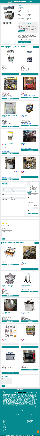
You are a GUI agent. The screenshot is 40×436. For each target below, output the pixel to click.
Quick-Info (4, 419)
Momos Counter (13, 3)
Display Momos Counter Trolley (27, 63)
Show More (36, 46)
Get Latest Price (25, 8)
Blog (3, 418)
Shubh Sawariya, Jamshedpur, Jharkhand (28, 95)
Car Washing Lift (8, 407)
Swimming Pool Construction (24, 408)
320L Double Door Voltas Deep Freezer (9, 363)
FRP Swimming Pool (16, 408)
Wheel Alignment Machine (19, 407)
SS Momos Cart (24, 169)
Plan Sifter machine (19, 404)
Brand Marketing (29, 418)
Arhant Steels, (4, 124)
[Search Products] (14, 1)
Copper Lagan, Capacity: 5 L (7, 312)
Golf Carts (28, 409)
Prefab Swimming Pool (9, 408)
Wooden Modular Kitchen (24, 406)
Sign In (31, 1)
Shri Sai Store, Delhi (24, 174)
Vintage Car (32, 409)
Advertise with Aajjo (30, 415)
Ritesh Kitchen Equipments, (6, 71)
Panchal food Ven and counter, (7, 96)
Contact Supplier (22, 30)
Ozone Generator (19, 410)
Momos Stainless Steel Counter (8, 142)
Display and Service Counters (7, 3)
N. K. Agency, (23, 71)
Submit (3, 238)
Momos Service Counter (26, 115)
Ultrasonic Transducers (13, 405)
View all (36, 242)
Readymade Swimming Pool (7, 409)
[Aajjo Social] (31, 392)
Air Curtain (4, 404)
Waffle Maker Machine (6, 337)
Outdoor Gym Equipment (15, 409)
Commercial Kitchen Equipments (11, 404)
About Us (4, 414)
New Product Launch (30, 419)
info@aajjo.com (5, 428)
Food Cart (23, 90)
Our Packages (29, 416)
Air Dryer (18, 406)
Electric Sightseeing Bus (22, 409)
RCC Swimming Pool (31, 408)
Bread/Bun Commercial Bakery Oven (28, 363)
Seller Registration (30, 414)
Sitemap (4, 415)
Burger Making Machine (6, 259)
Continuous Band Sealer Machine (23, 405)
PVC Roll (36, 403)
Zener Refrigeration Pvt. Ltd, (26, 147)
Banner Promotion (29, 417)
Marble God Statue (31, 403)
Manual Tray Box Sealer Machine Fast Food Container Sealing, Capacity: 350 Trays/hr (29, 260)
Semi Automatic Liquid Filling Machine (11, 406)
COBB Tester (18, 402)
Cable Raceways (30, 404)
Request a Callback (24, 41)
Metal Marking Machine (24, 403)
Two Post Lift (13, 407)
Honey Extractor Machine (26, 312)
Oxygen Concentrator (13, 410)
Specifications (4, 183)
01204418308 (5, 425)
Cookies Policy (17, 414)
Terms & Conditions (18, 415)
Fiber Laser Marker (18, 403)
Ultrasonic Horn (25, 404)
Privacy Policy (17, 416)
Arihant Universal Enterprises (28, 23)
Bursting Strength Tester (24, 402)
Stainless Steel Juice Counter (27, 337)
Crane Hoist (9, 402)
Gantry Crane (5, 402)
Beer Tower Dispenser (25, 285)
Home (1, 3)
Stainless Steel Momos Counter (8, 63)
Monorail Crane (13, 402)
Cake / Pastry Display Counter (10, 403)
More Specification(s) (21, 20)
